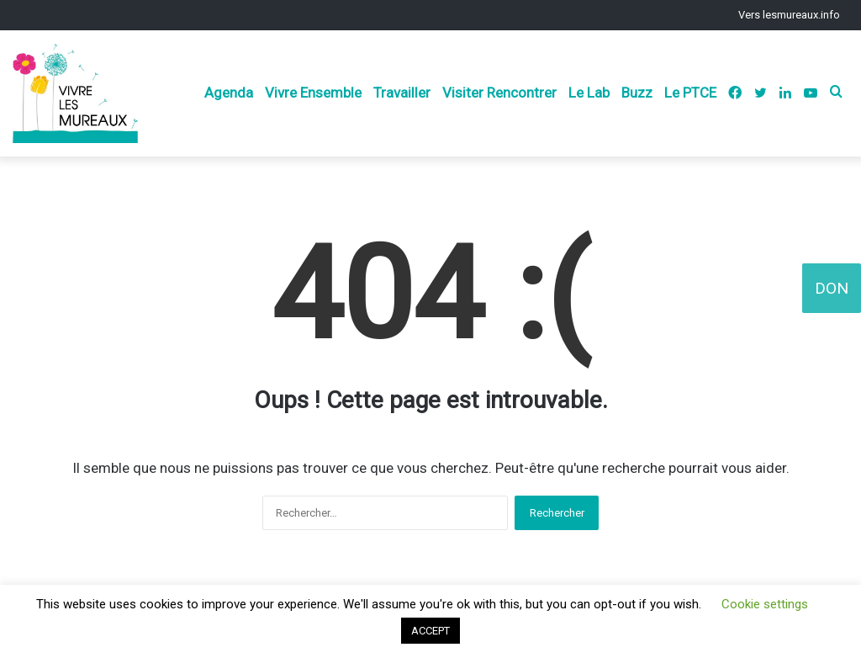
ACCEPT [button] (430, 630)
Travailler (401, 92)
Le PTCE (690, 92)
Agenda (228, 92)
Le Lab (589, 92)
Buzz (636, 92)
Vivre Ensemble (313, 92)
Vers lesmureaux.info (789, 14)
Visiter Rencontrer (499, 92)
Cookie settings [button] (764, 604)
